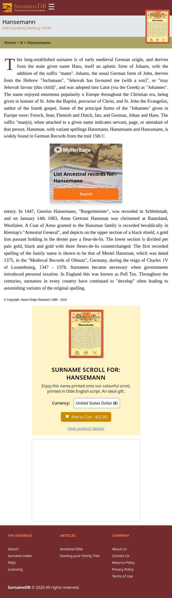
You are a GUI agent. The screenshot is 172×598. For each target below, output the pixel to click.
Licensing (15, 569)
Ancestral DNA (71, 549)
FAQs (12, 562)
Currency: (61, 403)
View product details (86, 428)
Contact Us (120, 555)
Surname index (20, 555)
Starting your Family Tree (80, 555)
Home (10, 42)
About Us (119, 549)
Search (86, 194)
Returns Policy (123, 562)
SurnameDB (19, 587)
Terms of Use (122, 576)
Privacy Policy (122, 569)
